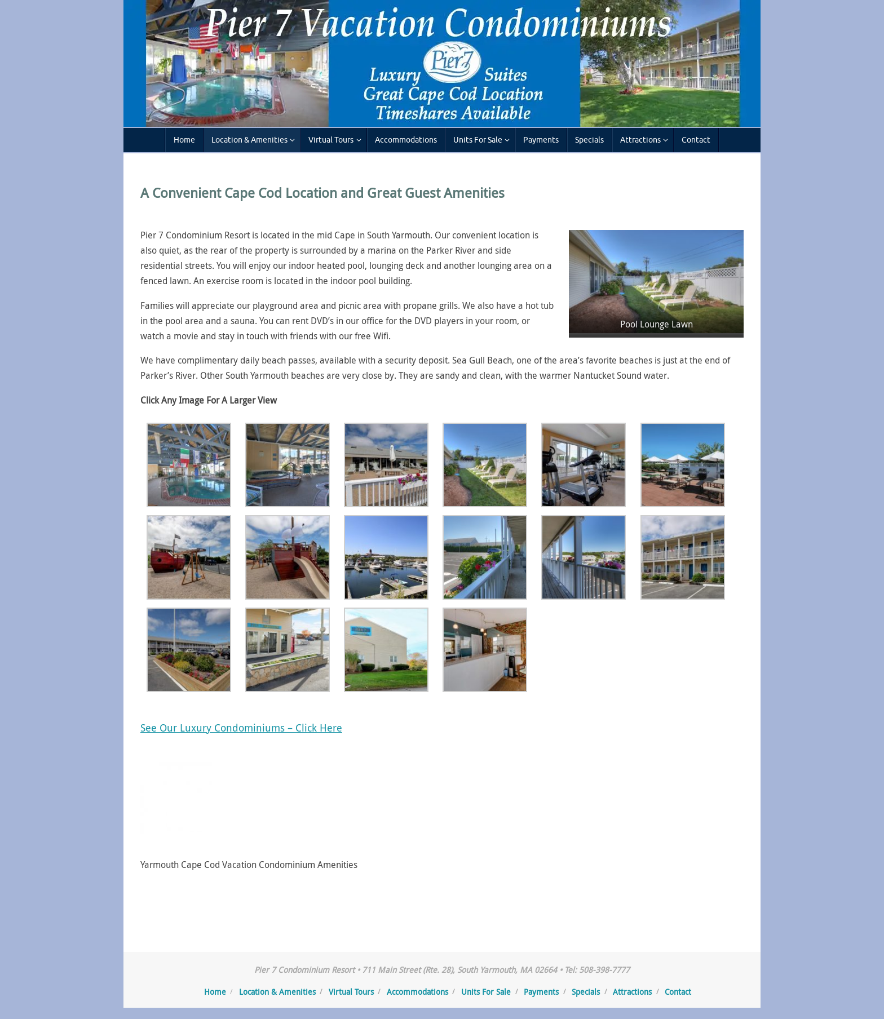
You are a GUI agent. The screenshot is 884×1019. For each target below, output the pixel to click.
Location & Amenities (277, 991)
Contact (678, 991)
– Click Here (313, 727)
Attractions (632, 991)
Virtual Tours (351, 991)
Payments (541, 991)
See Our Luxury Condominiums (212, 727)
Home (215, 991)
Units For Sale (486, 991)
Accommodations (417, 991)
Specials (586, 991)
